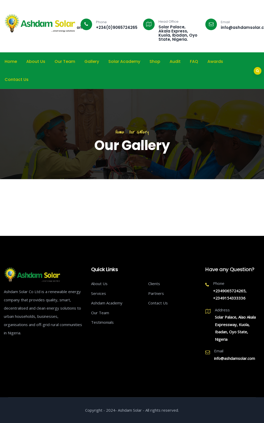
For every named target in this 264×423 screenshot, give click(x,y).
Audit (175, 61)
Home (11, 61)
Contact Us (17, 79)
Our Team (65, 61)
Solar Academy (124, 61)
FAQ (194, 61)
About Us (35, 61)
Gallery (91, 61)
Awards (215, 61)
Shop (154, 61)
